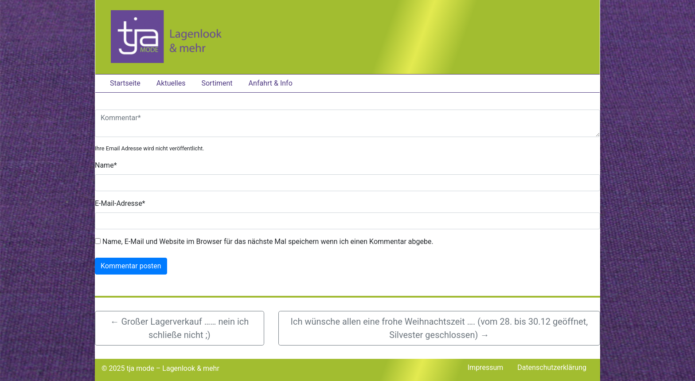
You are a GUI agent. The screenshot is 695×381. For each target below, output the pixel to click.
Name (106, 165)
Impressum (486, 367)
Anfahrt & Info (271, 83)
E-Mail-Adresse (120, 203)
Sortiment (216, 83)
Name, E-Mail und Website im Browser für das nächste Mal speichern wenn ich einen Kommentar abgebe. (267, 241)
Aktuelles (171, 83)
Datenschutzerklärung (551, 367)
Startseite (125, 83)
